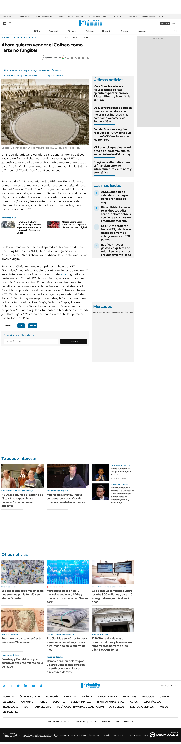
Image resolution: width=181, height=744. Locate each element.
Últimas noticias (30, 696)
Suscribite (74, 341)
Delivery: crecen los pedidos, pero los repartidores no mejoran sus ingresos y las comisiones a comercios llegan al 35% (113, 114)
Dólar (37, 31)
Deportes (59, 701)
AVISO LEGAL (116, 706)
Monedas (97, 312)
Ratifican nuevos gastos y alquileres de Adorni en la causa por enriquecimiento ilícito (116, 250)
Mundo (42, 701)
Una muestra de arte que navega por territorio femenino (33, 70)
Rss (25, 706)
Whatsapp (41, 685)
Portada (8, 696)
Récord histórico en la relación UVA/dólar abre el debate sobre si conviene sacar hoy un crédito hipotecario (116, 214)
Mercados (133, 16)
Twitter (4, 686)
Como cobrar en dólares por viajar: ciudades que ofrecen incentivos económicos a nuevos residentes (66, 666)
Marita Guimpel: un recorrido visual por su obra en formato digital (74, 224)
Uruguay (142, 31)
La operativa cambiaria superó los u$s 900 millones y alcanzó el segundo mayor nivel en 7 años (112, 596)
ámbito (5, 37)
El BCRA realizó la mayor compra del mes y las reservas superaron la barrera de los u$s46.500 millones (112, 644)
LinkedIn (25, 685)
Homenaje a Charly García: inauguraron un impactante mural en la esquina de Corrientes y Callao (29, 227)
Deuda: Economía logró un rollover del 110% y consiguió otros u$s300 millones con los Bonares (113, 134)
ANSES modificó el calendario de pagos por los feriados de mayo (114, 197)
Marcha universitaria (97, 16)
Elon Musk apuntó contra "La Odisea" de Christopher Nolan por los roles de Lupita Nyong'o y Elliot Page (122, 495)
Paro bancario (117, 16)
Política (90, 31)
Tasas (60, 16)
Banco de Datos (108, 696)
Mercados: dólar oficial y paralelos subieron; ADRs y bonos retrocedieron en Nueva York (67, 596)
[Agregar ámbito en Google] (54, 57)
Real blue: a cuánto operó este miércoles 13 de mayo (21, 640)
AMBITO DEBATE (117, 721)
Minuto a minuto (56, 587)
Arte (34, 37)
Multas (163, 706)
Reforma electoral (75, 16)
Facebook (11, 686)
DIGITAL (59, 721)
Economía (54, 31)
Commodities (117, 312)
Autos (134, 701)
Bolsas (106, 312)
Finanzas (72, 31)
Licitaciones (10, 711)
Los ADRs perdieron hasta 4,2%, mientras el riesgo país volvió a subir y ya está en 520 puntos (116, 232)
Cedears (129, 312)
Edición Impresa (81, 701)
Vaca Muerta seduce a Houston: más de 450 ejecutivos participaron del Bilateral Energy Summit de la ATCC (112, 93)
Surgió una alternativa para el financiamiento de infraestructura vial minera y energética (113, 167)
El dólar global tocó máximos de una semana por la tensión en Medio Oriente (22, 594)
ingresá (174, 23)
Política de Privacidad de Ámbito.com (80, 706)
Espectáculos (20, 37)
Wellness (9, 701)
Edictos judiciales (142, 706)
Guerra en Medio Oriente (152, 16)
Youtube (33, 686)
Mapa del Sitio (42, 706)
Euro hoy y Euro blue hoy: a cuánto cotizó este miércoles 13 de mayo (22, 662)
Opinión (125, 31)
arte (64, 274)
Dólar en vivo (25, 16)
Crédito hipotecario (44, 16)
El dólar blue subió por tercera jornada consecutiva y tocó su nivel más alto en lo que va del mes (67, 644)
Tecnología (10, 706)
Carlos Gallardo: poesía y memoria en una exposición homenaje (36, 75)
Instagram (18, 685)
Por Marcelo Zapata (118, 478)
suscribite (165, 23)
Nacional (27, 701)
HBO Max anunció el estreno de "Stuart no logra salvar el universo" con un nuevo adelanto (22, 500)
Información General (110, 701)
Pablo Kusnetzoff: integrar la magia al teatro (121, 471)
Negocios (107, 31)
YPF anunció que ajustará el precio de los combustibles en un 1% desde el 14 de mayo (113, 151)
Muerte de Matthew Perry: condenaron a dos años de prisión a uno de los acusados (66, 498)
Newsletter (174, 31)
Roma (33, 325)
